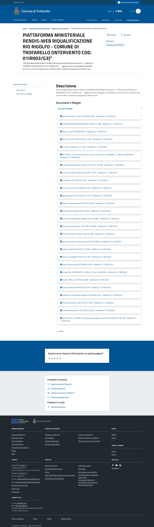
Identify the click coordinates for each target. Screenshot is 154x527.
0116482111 (22, 473)
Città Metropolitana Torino (53, 469)
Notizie (114, 434)
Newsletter (115, 468)
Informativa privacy (84, 465)
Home (25, 28)
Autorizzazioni (49, 438)
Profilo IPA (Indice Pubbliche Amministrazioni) (60, 475)
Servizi (44, 20)
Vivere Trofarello (58, 20)
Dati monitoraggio (18, 518)
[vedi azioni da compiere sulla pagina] (125, 34)
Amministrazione (20, 20)
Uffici (13, 454)
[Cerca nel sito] (137, 11)
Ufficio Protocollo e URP (19, 485)
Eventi (114, 454)
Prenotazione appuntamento (88, 482)
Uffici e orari (15, 488)
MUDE (47, 472)
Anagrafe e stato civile (52, 434)
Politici (14, 451)
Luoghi (114, 451)
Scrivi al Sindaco (92, 20)
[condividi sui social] (111, 34)
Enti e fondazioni (17, 441)
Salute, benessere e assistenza (88, 438)
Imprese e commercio (85, 434)
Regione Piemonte (18, 2)
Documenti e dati (17, 438)
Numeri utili (118, 20)
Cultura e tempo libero (52, 444)
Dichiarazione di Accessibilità (54, 478)
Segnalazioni (106, 20)
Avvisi (114, 438)
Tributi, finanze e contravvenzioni (89, 441)
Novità (34, 20)
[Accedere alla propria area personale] (128, 2)
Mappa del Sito (66, 518)
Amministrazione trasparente (39, 28)
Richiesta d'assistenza (85, 485)
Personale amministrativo (20, 447)
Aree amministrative (18, 434)
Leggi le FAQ (82, 477)
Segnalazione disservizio (86, 480)
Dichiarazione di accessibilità (87, 472)
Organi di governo (17, 444)
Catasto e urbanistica (52, 441)
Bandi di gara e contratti (60, 28)
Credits (49, 518)
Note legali (82, 469)
